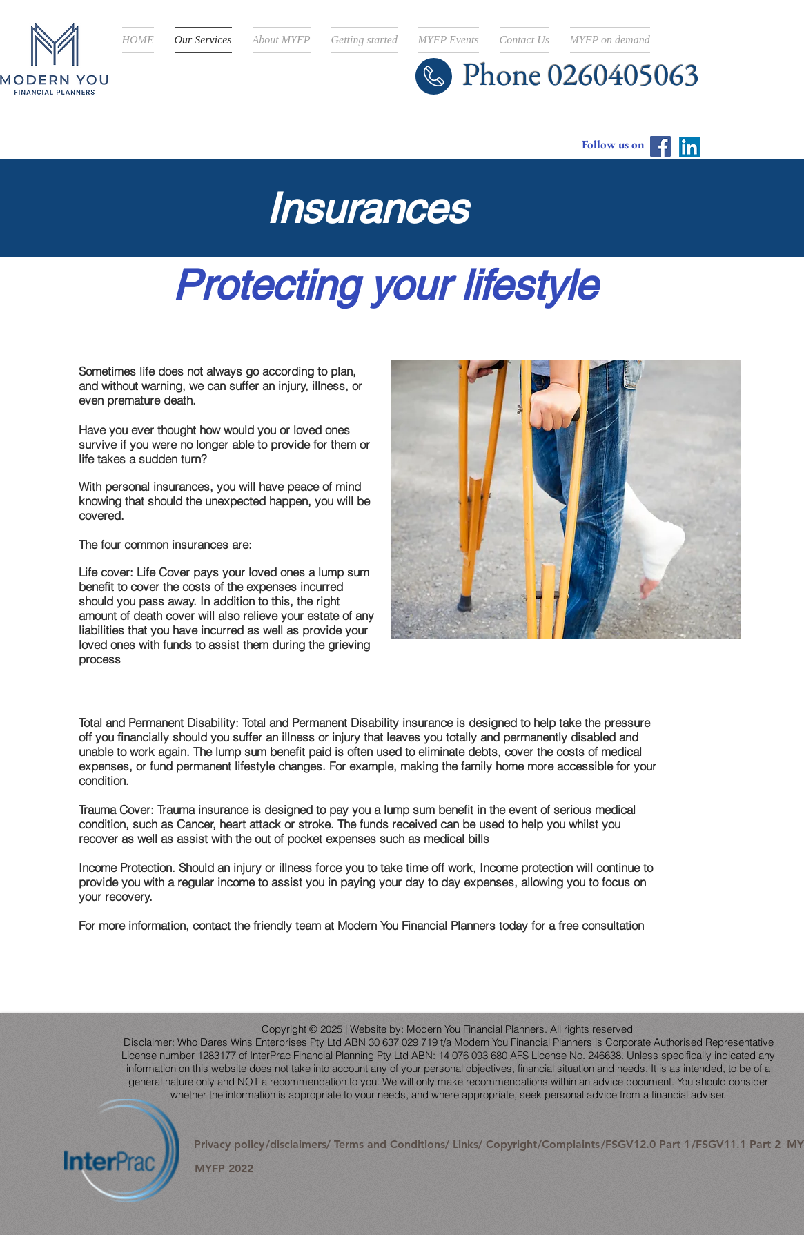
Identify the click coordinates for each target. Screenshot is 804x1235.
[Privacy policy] (229, 1144)
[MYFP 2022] (224, 1168)
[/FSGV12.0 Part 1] (645, 1144)
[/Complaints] (569, 1144)
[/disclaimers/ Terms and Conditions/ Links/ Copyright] (401, 1144)
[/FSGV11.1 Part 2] (736, 1144)
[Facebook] (660, 146)
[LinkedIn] (689, 147)
